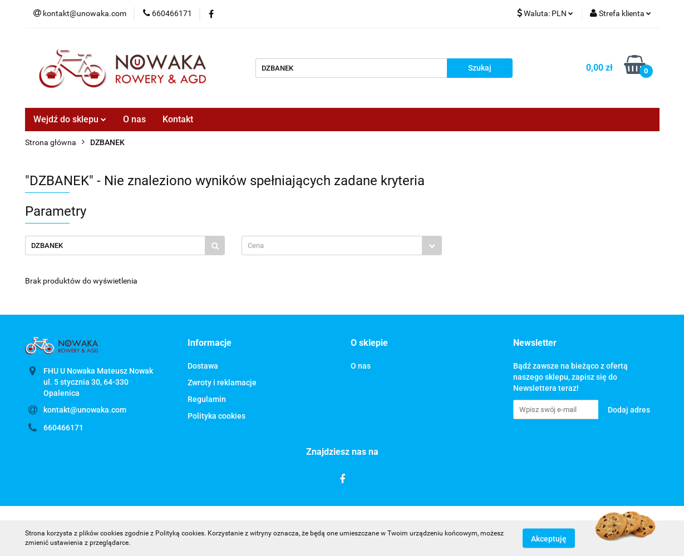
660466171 (63, 427)
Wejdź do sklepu (69, 119)
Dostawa (203, 365)
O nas (134, 119)
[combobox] (342, 245)
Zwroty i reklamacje (222, 382)
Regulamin (207, 399)
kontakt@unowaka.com (84, 409)
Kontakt (178, 119)
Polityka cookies (216, 415)
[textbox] (332, 245)
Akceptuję (549, 538)
